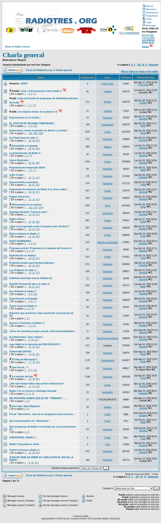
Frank (108, 414)
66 (37, 148)
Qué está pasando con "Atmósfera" (29, 421)
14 (37, 199)
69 (139, 65)
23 (30, 140)
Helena (107, 147)
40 (30, 287)
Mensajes (149, 25)
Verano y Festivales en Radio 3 (26, 323)
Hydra (107, 132)
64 (30, 148)
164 (30, 133)
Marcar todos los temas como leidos (139, 71)
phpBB (85, 516)
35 (30, 192)
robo (107, 444)
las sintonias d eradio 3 (22, 291)
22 (37, 273)
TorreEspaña (107, 360)
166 (40, 133)
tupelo (107, 385)
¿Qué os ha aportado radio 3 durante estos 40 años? (39, 226)
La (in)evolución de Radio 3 (24, 153)
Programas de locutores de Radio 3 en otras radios (38, 189)
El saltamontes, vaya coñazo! (25, 337)
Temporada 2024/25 (20, 351)
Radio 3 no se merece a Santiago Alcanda (32, 391)
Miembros (149, 9)
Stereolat (107, 377)
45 (37, 266)
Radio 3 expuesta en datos (24, 444)
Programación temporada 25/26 (27, 167)
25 (37, 140)
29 (33, 236)
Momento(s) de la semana (26, 204)
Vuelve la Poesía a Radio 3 (24, 450)
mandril (108, 91)
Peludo (107, 101)
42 (37, 287)
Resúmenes (151, 12)
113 (35, 207)
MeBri (143, 126)
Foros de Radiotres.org (39, 70)
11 (33, 178)
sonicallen (107, 213)
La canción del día (22, 376)
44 (33, 266)
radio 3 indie (16, 175)
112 (30, 207)
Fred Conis (107, 83)
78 (33, 362)
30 (30, 185)
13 (33, 199)
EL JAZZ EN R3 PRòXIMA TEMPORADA (31, 123)
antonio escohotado (107, 242)
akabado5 (107, 392)
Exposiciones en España (23, 298)
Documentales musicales (23, 182)
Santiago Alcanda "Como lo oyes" (28, 212)
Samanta (107, 117)
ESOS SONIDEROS (20, 241)
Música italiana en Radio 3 (24, 233)
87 (33, 163)
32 (37, 185)
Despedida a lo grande (24, 145)
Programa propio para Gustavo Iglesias (31, 263)
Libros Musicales (19, 160)
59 (37, 222)
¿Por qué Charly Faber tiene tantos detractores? (36, 383)
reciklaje (143, 103)
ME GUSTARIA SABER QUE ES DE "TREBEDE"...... (38, 398)
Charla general (23, 54)
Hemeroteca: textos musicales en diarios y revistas (38, 130)
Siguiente (153, 65)
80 (37, 379)
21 (37, 258)
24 (33, 140)
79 (37, 362)
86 (30, 163)
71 (146, 65)
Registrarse (150, 15)
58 (33, 222)
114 (40, 207)
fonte (107, 205)
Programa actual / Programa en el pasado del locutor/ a (40, 248)
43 (30, 266)
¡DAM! (23, 83)
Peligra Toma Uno (19, 196)
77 (30, 362)
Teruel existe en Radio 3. (23, 306)
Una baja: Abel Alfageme (26, 406)
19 (30, 258)
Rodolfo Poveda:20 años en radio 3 (29, 284)
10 (34, 126)
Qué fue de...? (20, 367)
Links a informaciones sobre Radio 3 (41, 91)
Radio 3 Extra (16, 219)
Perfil (147, 19)
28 (30, 236)
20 (33, 258)
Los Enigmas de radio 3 (22, 270)
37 (37, 192)
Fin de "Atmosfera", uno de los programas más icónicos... (42, 414)
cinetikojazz (107, 124)
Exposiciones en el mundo (24, 117)
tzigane (107, 407)
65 (33, 148)
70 (143, 65)
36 (33, 192)
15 (37, 214)
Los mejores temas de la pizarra (148, 43)
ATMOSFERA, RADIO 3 (22, 437)
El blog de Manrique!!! (24, 359)
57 (30, 222)
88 (37, 163)
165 (35, 133)
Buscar (148, 6)
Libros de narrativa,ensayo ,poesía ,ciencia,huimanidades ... (43, 331)
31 (33, 185)
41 (33, 287)
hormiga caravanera (107, 338)
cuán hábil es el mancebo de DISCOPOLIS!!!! (34, 344)
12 (37, 178)
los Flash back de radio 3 (23, 137)
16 (37, 354)
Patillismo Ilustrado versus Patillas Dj (30, 278)
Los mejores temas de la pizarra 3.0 (37, 111)
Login (147, 22)
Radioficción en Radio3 (22, 255)
